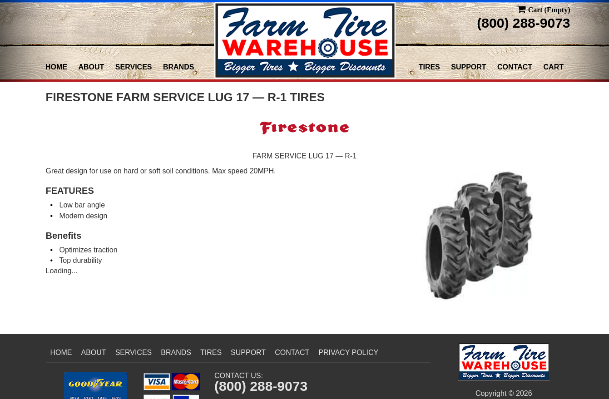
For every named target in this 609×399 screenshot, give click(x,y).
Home (56, 67)
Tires (429, 67)
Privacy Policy (348, 352)
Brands (178, 67)
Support (468, 67)
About (91, 67)
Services (133, 67)
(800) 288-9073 (523, 22)
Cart (554, 67)
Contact (514, 67)
